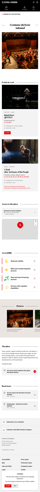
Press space (25, 459)
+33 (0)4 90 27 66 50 (8, 450)
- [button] (35, 224)
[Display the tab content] (20, 261)
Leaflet (35, 238)
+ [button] (35, 221)
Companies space (26, 466)
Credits (23, 469)
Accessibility (6, 459)
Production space (26, 463)
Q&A (3, 463)
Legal (3, 469)
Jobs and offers (7, 466)
